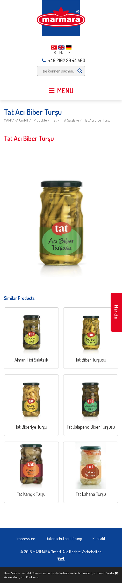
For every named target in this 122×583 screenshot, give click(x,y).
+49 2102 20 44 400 (63, 60)
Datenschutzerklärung (64, 538)
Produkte (40, 120)
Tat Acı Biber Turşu (97, 120)
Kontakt (98, 538)
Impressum (26, 538)
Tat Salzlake (70, 120)
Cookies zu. (33, 577)
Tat (54, 120)
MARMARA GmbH (16, 120)
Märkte (116, 312)
